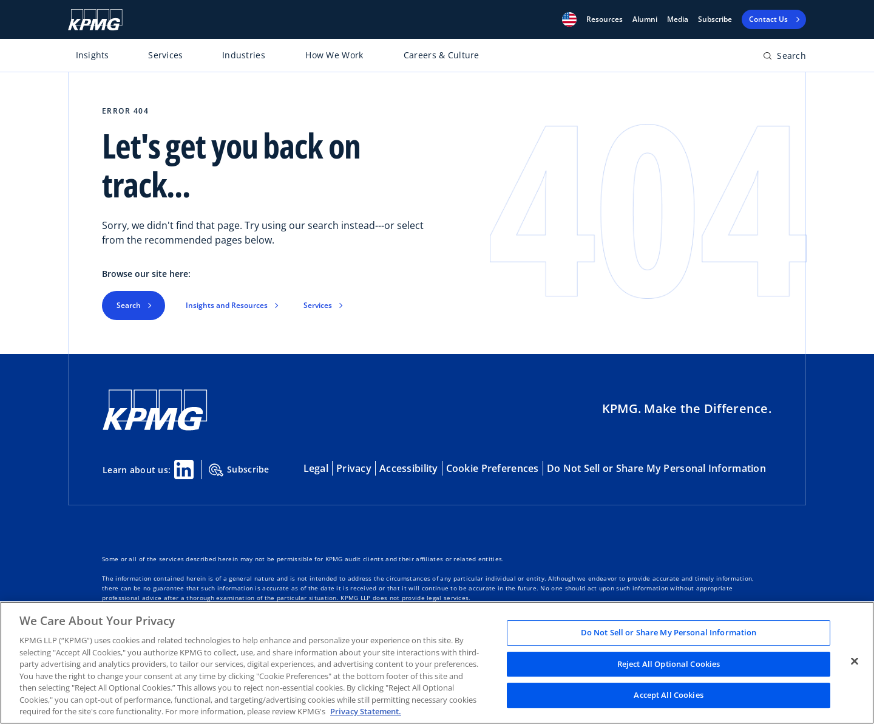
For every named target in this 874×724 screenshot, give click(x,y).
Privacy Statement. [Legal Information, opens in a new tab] (365, 711)
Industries (243, 55)
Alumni (644, 19)
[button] (569, 19)
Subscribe (715, 19)
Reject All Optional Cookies (668, 663)
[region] (437, 662)
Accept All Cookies (668, 695)
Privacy (353, 468)
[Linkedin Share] (184, 469)
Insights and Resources (227, 305)
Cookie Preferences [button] (492, 468)
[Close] (854, 661)
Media (677, 19)
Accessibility (408, 468)
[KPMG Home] (95, 20)
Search (129, 305)
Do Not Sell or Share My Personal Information (656, 468)
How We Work (334, 55)
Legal (315, 468)
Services (165, 55)
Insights (92, 55)
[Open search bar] (784, 58)
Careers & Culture (441, 55)
